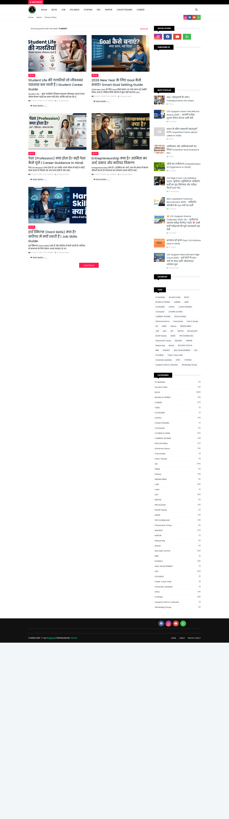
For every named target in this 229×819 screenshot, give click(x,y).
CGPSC (172, 307)
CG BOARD (160, 307)
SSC (196, 350)
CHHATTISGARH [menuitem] (124, 9)
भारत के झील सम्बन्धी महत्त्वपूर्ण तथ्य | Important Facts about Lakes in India (182, 132)
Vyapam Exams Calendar (167, 365)
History (173, 326)
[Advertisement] (87, 686)
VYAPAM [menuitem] (88, 9)
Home (31, 17)
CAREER (177, 302)
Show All (144, 28)
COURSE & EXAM (175, 311)
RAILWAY (178, 340)
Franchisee (178, 321)
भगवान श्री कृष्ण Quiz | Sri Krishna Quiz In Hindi (184, 242)
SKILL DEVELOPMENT (182, 350)
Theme (73, 638)
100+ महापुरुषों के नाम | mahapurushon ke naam (180, 99)
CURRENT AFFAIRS (163, 316)
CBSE (186, 302)
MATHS (180, 331)
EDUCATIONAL (180, 316)
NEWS (173, 336)
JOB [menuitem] (63, 9)
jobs (164, 331)
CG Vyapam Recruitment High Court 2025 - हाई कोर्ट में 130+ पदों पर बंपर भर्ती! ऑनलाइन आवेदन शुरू (183, 259)
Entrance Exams (162, 321)
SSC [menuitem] (99, 9)
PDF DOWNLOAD (186, 336)
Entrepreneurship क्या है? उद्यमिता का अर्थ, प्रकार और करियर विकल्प (119, 160)
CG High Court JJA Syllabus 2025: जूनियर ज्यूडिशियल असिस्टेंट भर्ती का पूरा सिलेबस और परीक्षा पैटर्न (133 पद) (183, 183)
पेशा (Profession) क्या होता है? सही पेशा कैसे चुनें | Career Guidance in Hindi (57, 160)
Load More (89, 265)
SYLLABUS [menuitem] (74, 9)
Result (171, 345)
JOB (157, 331)
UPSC (178, 360)
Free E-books (192, 321)
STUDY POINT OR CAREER (42, 100)
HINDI (164, 326)
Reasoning (160, 345)
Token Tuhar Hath (175, 355)
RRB (157, 350)
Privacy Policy (51, 17)
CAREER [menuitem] (140, 9)
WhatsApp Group (189, 365)
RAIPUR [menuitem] (108, 9)
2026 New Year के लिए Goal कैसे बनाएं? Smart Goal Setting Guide (117, 82)
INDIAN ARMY (185, 326)
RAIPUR (189, 340)
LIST (172, 331)
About (39, 17)
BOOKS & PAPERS (163, 302)
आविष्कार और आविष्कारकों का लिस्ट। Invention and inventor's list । (183, 149)
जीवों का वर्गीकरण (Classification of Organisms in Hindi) (184, 165)
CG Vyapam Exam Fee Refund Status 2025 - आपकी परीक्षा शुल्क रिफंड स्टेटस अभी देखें (183, 114)
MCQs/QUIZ (192, 331)
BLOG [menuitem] (54, 9)
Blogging (50, 638)
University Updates (164, 360)
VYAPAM (187, 360)
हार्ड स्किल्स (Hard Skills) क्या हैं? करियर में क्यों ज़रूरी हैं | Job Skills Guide (52, 236)
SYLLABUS (160, 355)
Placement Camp (163, 340)
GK (157, 326)
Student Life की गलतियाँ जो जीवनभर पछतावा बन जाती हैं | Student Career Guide (55, 85)
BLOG (32, 75)
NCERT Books (161, 336)
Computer (160, 311)
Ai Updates (160, 297)
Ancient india (175, 297)
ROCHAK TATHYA (185, 345)
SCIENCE (166, 350)
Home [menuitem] (44, 9)
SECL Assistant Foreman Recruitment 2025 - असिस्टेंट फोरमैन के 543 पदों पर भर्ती (182, 202)
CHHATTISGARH (185, 307)
